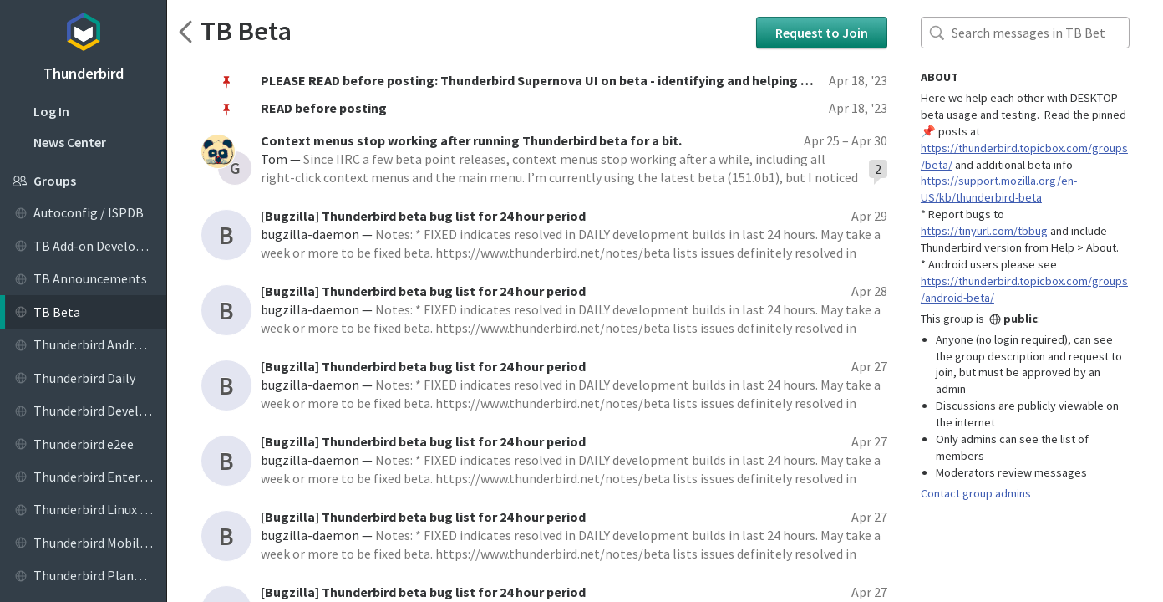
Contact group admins (976, 493)
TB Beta (246, 31)
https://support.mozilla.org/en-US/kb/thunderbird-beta (999, 189)
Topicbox (83, 29)
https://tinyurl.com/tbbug (984, 230)
